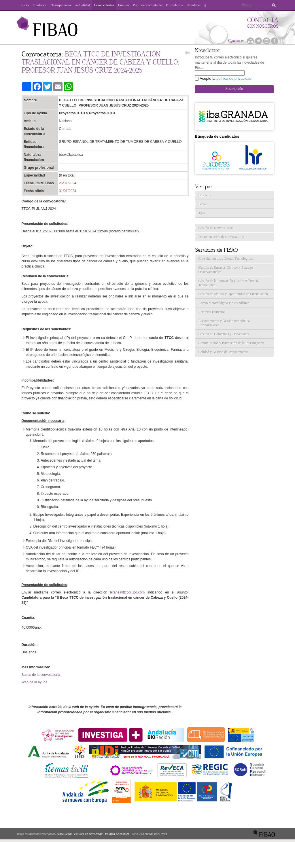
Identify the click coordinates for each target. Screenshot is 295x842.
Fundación (40, 5)
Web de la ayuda (35, 682)
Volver (187, 54)
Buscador (204, 195)
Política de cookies (117, 833)
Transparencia (61, 5)
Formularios (174, 5)
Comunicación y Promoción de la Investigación (231, 343)
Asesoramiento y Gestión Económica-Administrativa (224, 323)
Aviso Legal (64, 833)
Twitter (258, 40)
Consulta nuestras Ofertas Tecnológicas (225, 259)
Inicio (25, 5)
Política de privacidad (88, 833)
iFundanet (194, 5)
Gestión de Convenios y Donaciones (223, 334)
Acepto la (225, 78)
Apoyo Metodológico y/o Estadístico (223, 303)
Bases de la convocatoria (41, 675)
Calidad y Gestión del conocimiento (223, 352)
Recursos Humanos (211, 312)
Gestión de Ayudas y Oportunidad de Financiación (233, 294)
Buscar (274, 5)
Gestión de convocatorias (215, 228)
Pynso (163, 833)
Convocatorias (104, 5)
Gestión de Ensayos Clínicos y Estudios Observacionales (226, 270)
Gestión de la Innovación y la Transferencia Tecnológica (228, 283)
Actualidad (82, 5)
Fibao (47, 28)
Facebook (274, 40)
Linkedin (266, 40)
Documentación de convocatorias (221, 237)
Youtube (250, 40)
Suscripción (234, 88)
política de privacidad (233, 78)
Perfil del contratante (147, 5)
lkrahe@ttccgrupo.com (127, 592)
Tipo (201, 213)
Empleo (123, 5)
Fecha (202, 204)
